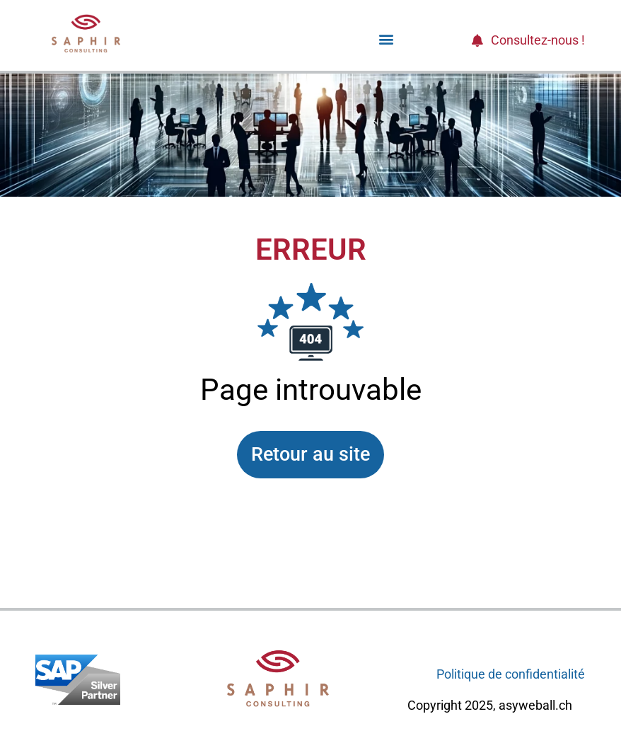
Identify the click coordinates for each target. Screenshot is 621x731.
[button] (385, 38)
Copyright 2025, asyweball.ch (489, 705)
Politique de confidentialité (510, 674)
